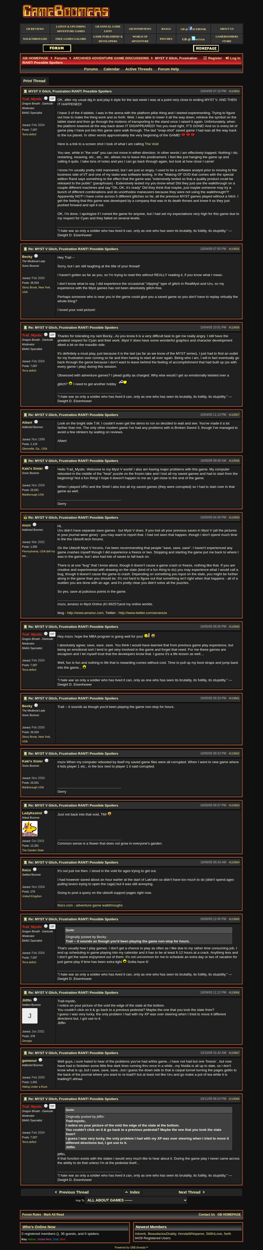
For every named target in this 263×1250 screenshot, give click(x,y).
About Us (227, 28)
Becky (27, 257)
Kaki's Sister (32, 468)
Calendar (112, 69)
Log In (232, 58)
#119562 (234, 753)
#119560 (234, 626)
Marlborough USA (33, 494)
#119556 (234, 327)
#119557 (234, 414)
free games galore (70, 38)
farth (227, 1234)
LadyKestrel (32, 813)
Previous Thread (71, 1192)
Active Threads (138, 69)
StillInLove (214, 1234)
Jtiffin (27, 1000)
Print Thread (34, 81)
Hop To (80, 1200)
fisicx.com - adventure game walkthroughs (90, 905)
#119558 (234, 460)
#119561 (234, 698)
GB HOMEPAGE (35, 58)
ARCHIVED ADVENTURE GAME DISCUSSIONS (111, 58)
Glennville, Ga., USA (34, 448)
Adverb (140, 1234)
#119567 (234, 1052)
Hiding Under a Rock (34, 1086)
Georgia (27, 1040)
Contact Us (207, 1214)
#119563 (234, 805)
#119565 (234, 919)
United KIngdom (32, 896)
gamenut (29, 1061)
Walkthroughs (35, 38)
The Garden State (33, 850)
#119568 (234, 1098)
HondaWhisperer (191, 1234)
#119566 (234, 992)
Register (212, 58)
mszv (26, 525)
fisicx (26, 870)
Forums (60, 58)
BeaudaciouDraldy (162, 1234)
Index (132, 1192)
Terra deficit (29, 134)
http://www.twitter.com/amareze (143, 613)
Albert (27, 422)
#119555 (234, 248)
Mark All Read (54, 1214)
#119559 (234, 517)
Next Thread (192, 1192)
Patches (166, 38)
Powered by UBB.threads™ (131, 1247)
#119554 (234, 91)
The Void (152, 144)
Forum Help (168, 69)
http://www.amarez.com (85, 613)
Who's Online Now (39, 1227)
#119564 (234, 862)
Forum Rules (31, 1214)
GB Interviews (140, 28)
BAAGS (166, 28)
